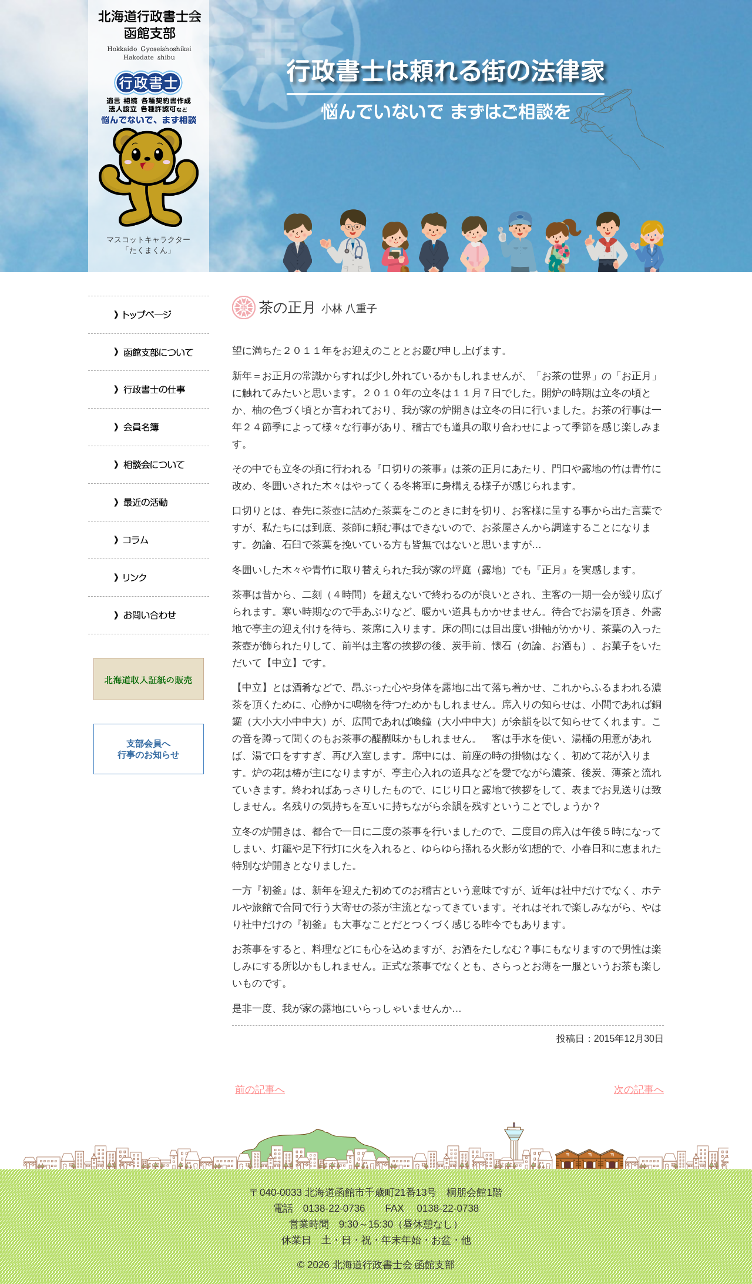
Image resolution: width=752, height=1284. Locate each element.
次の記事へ (637, 1089)
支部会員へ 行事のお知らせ (148, 749)
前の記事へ (258, 1089)
